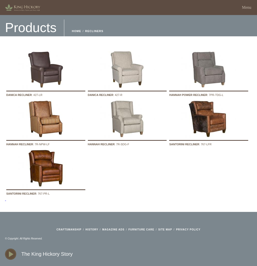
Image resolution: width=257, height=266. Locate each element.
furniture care (141, 229)
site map (165, 229)
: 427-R (127, 73)
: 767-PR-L (45, 172)
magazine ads (113, 229)
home (22, 7)
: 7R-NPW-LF (45, 122)
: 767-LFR (208, 122)
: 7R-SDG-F (127, 122)
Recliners (94, 31)
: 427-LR (45, 73)
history (91, 229)
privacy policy (188, 229)
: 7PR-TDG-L (208, 73)
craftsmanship (69, 229)
